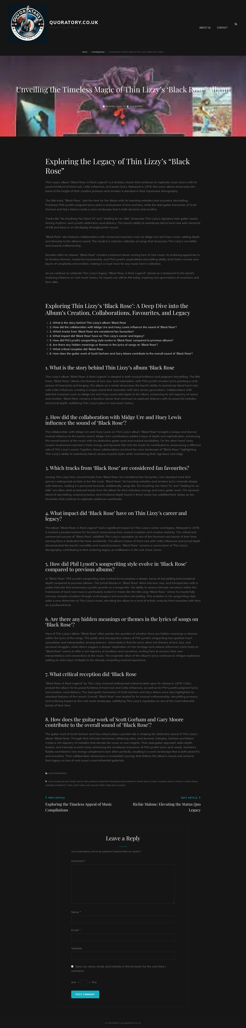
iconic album (158, 781)
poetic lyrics (184, 781)
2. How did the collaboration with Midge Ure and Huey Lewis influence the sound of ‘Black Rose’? (113, 327)
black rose (69, 781)
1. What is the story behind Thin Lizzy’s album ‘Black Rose (88, 322)
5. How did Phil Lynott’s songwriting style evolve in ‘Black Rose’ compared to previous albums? (111, 340)
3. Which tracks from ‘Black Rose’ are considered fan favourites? (92, 331)
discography (128, 781)
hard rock (143, 781)
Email (75, 930)
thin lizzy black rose (92, 785)
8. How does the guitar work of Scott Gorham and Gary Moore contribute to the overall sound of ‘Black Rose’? (121, 353)
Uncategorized (98, 52)
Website (76, 948)
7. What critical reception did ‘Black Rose (76, 349)
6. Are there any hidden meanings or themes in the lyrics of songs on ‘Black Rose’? (104, 344)
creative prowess (109, 781)
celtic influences (87, 781)
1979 (50, 781)
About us (205, 24)
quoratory (136, 106)
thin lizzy (73, 785)
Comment (78, 861)
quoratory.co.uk (73, 22)
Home (84, 52)
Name (76, 912)
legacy (171, 781)
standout (60, 785)
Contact (222, 24)
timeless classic (116, 785)
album (58, 781)
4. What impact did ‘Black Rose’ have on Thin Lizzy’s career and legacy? (97, 336)
